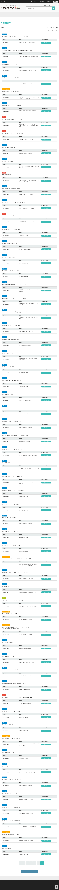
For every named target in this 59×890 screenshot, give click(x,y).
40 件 (53, 30)
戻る (29, 871)
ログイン (55, 1)
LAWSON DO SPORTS (10, 7)
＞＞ (42, 863)
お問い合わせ (50, 6)
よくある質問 (43, 6)
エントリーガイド (34, 1)
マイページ (49, 1)
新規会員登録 (42, 1)
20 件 (49, 30)
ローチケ (57, 6)
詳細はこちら (46, 42)
